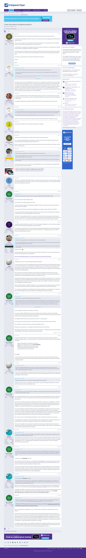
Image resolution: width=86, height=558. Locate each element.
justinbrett (65, 123)
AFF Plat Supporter (10, 246)
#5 (60, 121)
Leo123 (64, 124)
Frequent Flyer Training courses (72, 57)
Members (22, 12)
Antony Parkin (7, 26)
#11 (60, 235)
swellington (77, 115)
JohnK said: (18, 296)
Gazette (45, 10)
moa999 (70, 118)
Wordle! (66, 103)
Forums (11, 10)
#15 (60, 363)
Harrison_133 (65, 119)
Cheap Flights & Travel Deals (70, 91)
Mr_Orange (65, 122)
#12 (60, 259)
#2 (60, 65)
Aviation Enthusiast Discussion (70, 85)
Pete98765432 (72, 112)
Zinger (70, 115)
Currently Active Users (68, 109)
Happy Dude (73, 117)
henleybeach (65, 113)
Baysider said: (18, 449)
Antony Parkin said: (19, 68)
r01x (68, 111)
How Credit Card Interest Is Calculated (39, 487)
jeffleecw (77, 122)
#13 (60, 293)
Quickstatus (75, 121)
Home (6, 10)
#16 (60, 387)
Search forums (12, 12)
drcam (73, 119)
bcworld (64, 116)
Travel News (67, 96)
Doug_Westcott (66, 112)
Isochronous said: (19, 109)
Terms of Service (60, 548)
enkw (69, 113)
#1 (60, 34)
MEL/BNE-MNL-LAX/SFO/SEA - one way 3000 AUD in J (72, 87)
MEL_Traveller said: (19, 365)
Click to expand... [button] (38, 78)
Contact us (54, 548)
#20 (60, 495)
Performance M (75, 124)
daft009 (70, 111)
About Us (49, 548)
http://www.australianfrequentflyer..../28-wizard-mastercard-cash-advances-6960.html (33, 256)
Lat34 (79, 111)
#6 (60, 135)
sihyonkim (74, 118)
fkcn (77, 111)
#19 (60, 473)
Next (9, 31)
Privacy (65, 548)
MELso (76, 112)
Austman (69, 119)
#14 (60, 335)
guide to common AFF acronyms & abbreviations (70, 74)
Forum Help (70, 548)
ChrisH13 (71, 121)
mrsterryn (74, 111)
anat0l (75, 119)
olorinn (73, 115)
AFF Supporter (9, 158)
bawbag (78, 119)
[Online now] (9, 197)
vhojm (78, 123)
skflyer (76, 113)
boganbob (68, 124)
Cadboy (79, 112)
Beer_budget (75, 116)
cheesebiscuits (70, 122)
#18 (60, 446)
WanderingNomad (66, 121)
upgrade (76, 58)
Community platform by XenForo (43, 551)
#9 (60, 191)
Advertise (78, 548)
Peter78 (69, 117)
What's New (17, 10)
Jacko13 (67, 115)
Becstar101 (65, 111)
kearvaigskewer (66, 118)
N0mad (71, 116)
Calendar (17, 12)
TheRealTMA (65, 117)
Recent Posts (66, 79)
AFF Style (6, 548)
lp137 (74, 122)
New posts (6, 12)
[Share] (58, 34)
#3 (60, 93)
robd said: (17, 194)
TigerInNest (72, 113)
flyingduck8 (79, 118)
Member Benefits (36, 10)
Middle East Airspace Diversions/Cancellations (70, 93)
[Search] (79, 10)
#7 (60, 148)
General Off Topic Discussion (70, 105)
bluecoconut (74, 123)
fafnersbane (69, 123)
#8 (60, 178)
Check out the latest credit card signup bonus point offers (29, 169)
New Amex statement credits (71, 98)
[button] (21, 10)
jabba (71, 124)
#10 (60, 222)
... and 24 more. (65, 125)
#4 (60, 107)
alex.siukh (68, 116)
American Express (68, 101)
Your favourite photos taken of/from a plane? (73, 82)
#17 (60, 429)
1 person (17, 132)
